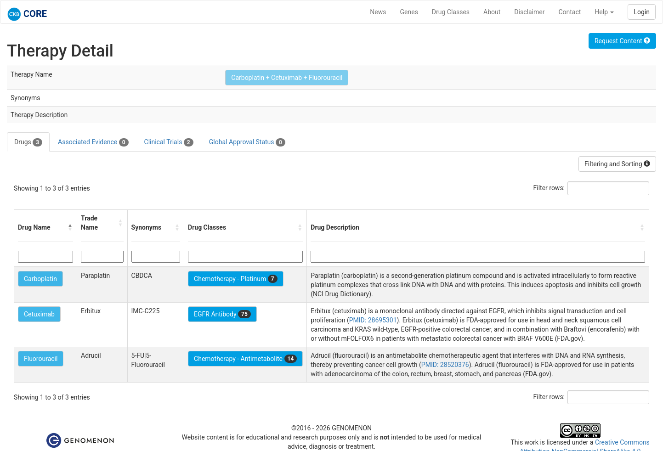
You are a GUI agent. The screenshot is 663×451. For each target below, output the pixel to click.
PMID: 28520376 (445, 364)
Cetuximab (39, 314)
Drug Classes (451, 12)
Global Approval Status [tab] (247, 142)
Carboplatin (40, 278)
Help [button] (604, 12)
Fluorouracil (40, 358)
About (491, 12)
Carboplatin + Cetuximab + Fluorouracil (286, 77)
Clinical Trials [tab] (168, 142)
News (378, 12)
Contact (569, 12)
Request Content (622, 41)
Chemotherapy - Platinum (235, 279)
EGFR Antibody (222, 314)
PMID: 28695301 (373, 320)
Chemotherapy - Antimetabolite (245, 359)
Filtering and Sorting (617, 164)
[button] (70, 227)
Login (642, 12)
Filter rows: (549, 188)
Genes (409, 12)
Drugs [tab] (28, 142)
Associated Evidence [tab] (93, 142)
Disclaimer (529, 12)
